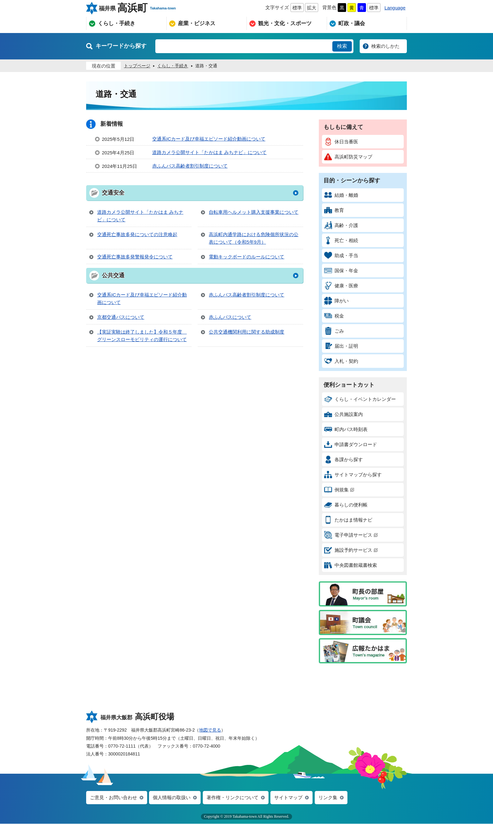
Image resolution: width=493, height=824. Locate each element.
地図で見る (210, 730)
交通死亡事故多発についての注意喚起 (137, 234)
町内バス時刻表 (346, 429)
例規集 (339, 490)
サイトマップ (288, 797)
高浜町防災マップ (348, 157)
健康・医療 (341, 286)
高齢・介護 (341, 225)
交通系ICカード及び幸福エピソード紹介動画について (208, 138)
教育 (334, 210)
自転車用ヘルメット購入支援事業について (253, 212)
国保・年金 (341, 270)
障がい (336, 301)
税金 (334, 316)
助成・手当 (341, 255)
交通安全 (113, 193)
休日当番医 (341, 142)
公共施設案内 (343, 414)
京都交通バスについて (120, 317)
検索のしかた (385, 46)
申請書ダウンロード (350, 444)
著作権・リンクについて (232, 797)
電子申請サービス (351, 535)
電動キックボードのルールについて (246, 256)
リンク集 (328, 797)
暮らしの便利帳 (346, 505)
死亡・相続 (341, 240)
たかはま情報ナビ (348, 520)
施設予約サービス (351, 550)
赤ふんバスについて (230, 317)
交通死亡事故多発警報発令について (135, 256)
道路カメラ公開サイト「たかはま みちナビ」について (209, 152)
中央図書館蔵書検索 (350, 565)
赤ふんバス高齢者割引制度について (190, 166)
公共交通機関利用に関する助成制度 (246, 332)
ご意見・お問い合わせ (113, 797)
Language (395, 7)
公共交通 (113, 275)
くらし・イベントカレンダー (360, 399)
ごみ (334, 331)
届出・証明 (341, 346)
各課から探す (343, 459)
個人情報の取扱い (172, 797)
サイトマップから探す (353, 474)
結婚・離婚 (341, 195)
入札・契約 (341, 361)
